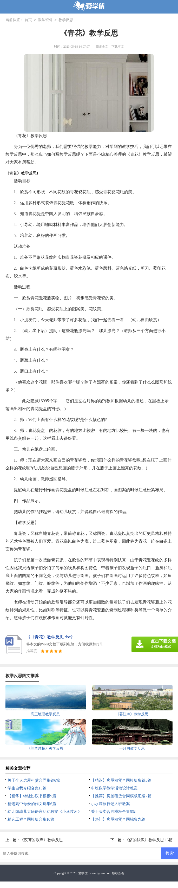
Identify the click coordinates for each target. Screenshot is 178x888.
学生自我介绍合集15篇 (27, 788)
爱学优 (83, 873)
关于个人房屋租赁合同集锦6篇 (34, 780)
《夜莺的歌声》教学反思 (41, 840)
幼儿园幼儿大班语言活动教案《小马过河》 (45, 811)
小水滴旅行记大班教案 (110, 804)
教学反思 (65, 20)
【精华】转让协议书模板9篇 (32, 796)
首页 (28, 20)
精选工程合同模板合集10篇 (31, 819)
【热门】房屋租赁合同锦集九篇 (118, 819)
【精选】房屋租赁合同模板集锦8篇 (121, 780)
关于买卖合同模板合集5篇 (113, 811)
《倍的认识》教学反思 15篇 (149, 840)
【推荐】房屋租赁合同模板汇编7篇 (121, 796)
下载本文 (117, 46)
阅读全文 (102, 46)
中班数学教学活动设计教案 (114, 788)
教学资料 (45, 20)
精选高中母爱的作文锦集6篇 (32, 804)
